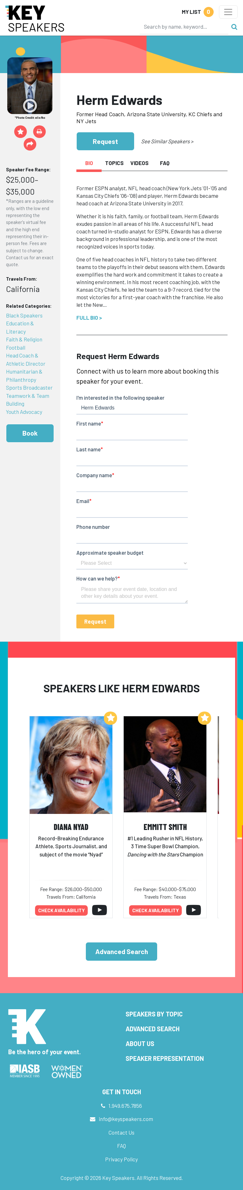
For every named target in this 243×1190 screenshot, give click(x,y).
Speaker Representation (165, 1058)
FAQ (121, 1145)
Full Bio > (89, 317)
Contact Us (121, 1132)
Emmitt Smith (165, 827)
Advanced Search (121, 951)
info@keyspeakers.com (126, 1119)
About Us (140, 1043)
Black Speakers (24, 315)
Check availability (61, 910)
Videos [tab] (139, 163)
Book (30, 433)
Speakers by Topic (154, 1014)
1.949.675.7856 (125, 1105)
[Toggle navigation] (228, 12)
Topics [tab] (114, 163)
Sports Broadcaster (29, 387)
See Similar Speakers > (167, 141)
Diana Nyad (71, 827)
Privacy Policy (121, 1159)
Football (15, 347)
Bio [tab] (89, 163)
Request (105, 141)
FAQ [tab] (164, 163)
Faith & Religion (24, 339)
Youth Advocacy (24, 412)
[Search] (183, 26)
